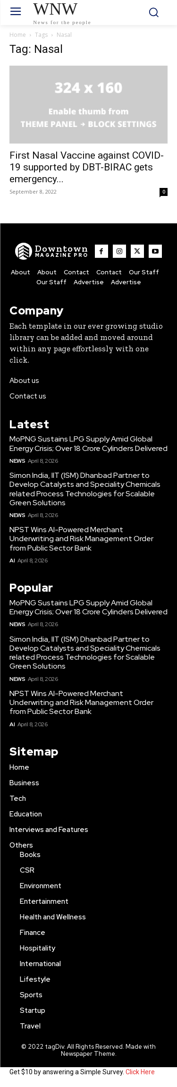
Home (17, 35)
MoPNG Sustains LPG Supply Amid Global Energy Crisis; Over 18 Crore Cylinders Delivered (88, 443)
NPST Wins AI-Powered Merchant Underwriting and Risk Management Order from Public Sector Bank (81, 538)
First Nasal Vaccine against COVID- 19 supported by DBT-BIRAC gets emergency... (86, 167)
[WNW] (51, 251)
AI (12, 560)
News (17, 461)
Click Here (140, 1072)
